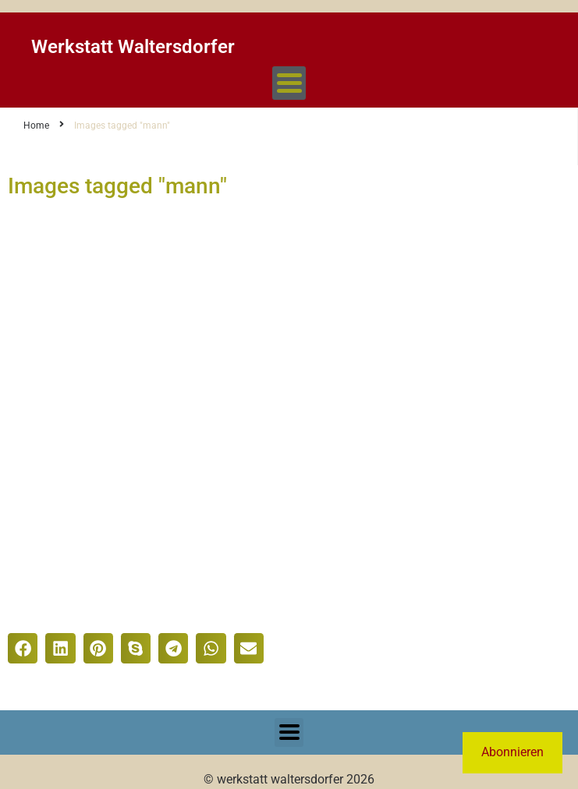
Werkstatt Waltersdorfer (133, 47)
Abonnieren (512, 752)
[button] (22, 648)
